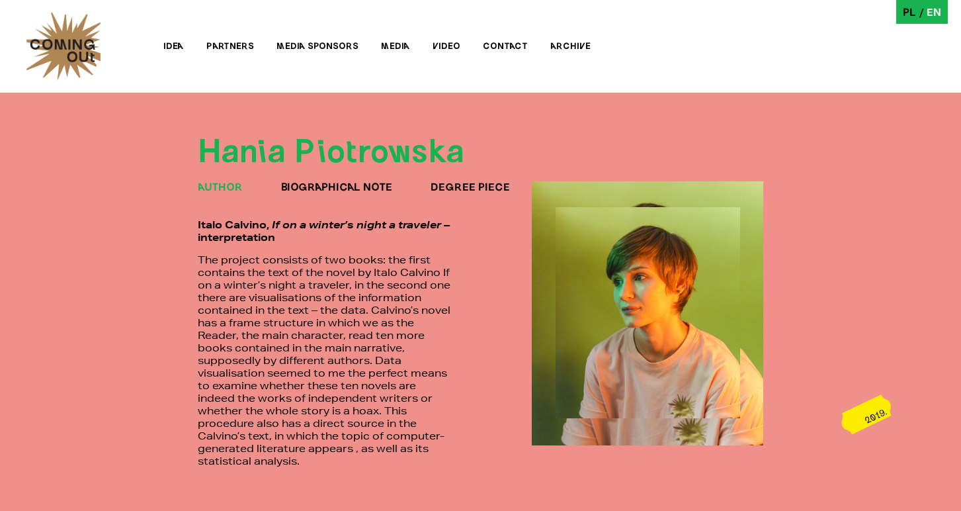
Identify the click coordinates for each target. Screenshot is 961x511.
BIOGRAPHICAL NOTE (336, 186)
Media (395, 45)
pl (909, 11)
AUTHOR (220, 186)
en (934, 11)
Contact (505, 45)
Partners (230, 45)
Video (446, 45)
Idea (173, 45)
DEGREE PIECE (470, 186)
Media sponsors (317, 45)
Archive (570, 45)
